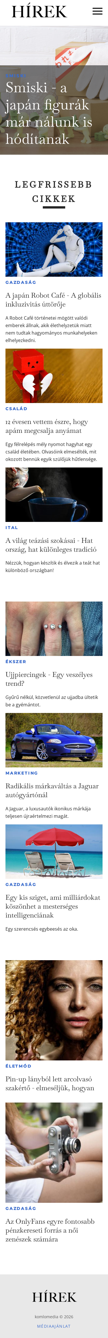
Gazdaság (20, 282)
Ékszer (15, 661)
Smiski (15, 75)
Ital (11, 527)
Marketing (21, 773)
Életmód (18, 1066)
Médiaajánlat (54, 1326)
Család (16, 408)
